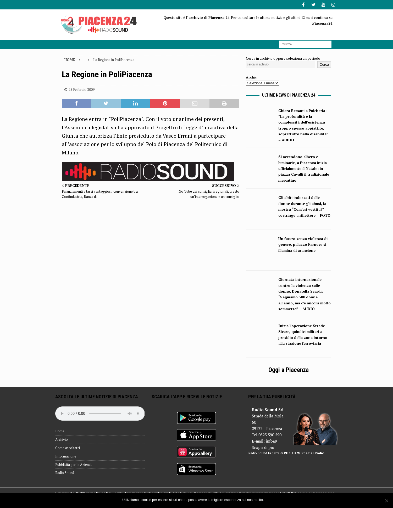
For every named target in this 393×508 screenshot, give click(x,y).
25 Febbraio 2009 (82, 89)
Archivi (251, 76)
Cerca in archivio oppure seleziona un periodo (283, 57)
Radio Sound (64, 472)
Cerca (324, 64)
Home (59, 430)
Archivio (61, 439)
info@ (271, 440)
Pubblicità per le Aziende (73, 464)
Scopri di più (263, 447)
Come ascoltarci (67, 447)
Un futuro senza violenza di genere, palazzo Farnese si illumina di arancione (303, 244)
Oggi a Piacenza (288, 369)
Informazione (65, 456)
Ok (268, 500)
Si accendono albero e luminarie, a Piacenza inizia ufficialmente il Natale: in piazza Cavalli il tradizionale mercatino (303, 168)
